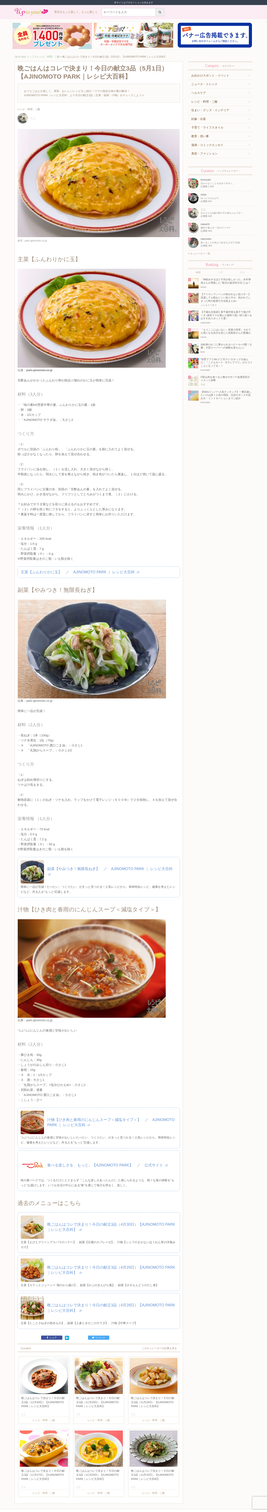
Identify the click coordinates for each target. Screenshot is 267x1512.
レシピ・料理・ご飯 (48, 56)
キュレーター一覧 (199, 253)
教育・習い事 (200, 136)
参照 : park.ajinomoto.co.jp (32, 240)
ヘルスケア (198, 92)
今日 (198, 272)
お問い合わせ (68, 1492)
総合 (242, 272)
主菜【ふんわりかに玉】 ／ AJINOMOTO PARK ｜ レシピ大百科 (80, 561)
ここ (27, 118)
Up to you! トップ (24, 56)
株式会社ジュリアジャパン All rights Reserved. (133, 1508)
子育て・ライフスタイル (207, 127)
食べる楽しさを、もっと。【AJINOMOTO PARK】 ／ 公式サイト (107, 1130)
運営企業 (43, 1492)
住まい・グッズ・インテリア (210, 110)
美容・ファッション (204, 153)
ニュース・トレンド (204, 84)
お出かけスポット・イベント (210, 75)
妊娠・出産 (198, 119)
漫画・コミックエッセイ (207, 145)
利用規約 (54, 1492)
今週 (220, 272)
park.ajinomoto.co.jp (39, 358)
